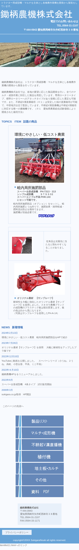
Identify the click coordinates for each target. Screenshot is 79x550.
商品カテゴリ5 (39, 468)
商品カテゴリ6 (39, 491)
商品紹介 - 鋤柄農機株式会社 (39, 475)
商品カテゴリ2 (39, 445)
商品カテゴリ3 (39, 456)
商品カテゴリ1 (39, 421)
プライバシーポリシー (16, 532)
